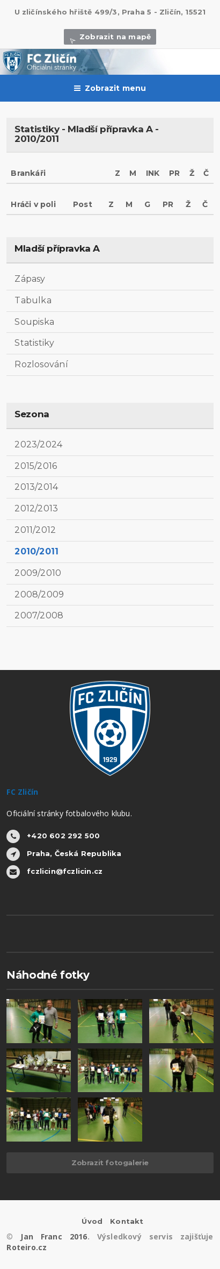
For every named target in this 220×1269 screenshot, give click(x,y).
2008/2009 (39, 594)
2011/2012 (35, 530)
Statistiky (34, 343)
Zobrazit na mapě (110, 36)
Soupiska (34, 322)
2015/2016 (35, 466)
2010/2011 (36, 551)
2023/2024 (38, 444)
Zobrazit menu (110, 88)
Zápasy (29, 279)
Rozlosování (41, 364)
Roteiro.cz (26, 1247)
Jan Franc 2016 (53, 1236)
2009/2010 (37, 573)
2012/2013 (36, 508)
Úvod (92, 1221)
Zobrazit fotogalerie (110, 1162)
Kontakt (126, 1221)
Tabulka (33, 300)
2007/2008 (38, 615)
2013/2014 (36, 487)
